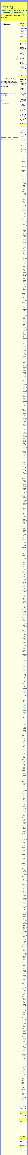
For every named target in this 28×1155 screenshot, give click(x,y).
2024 (22, 130)
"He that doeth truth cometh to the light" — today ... (24, 444)
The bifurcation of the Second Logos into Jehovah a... (24, 225)
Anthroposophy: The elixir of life (24, 1031)
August (23, 170)
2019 (22, 141)
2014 (22, 1097)
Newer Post (3, 137)
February (24, 1089)
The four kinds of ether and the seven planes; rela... (24, 938)
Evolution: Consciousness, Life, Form (24, 828)
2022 (22, 134)
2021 (22, 136)
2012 (22, 1101)
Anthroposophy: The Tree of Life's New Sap (24, 764)
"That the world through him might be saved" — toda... (24, 457)
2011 (22, 1104)
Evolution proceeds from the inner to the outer (24, 753)
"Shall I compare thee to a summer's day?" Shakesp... (24, 582)
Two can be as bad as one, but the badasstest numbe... (24, 519)
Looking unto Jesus (24, 745)
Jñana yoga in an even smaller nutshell (24, 871)
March (23, 1086)
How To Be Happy (24, 568)
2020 (22, 139)
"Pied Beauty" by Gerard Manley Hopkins (24, 1047)
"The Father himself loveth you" (24, 612)
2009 (22, 1108)
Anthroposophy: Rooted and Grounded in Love (24, 250)
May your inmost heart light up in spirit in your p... (24, 906)
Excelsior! (24, 946)
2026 (22, 125)
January (24, 1093)
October (24, 161)
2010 (22, 1106)
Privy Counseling (24, 258)
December (24, 152)
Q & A (23, 735)
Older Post (15, 137)
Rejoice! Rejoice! (24, 510)
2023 (22, 132)
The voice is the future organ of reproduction (24, 798)
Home (9, 137)
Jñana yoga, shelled (24, 865)
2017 (22, 145)
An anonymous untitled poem (24, 820)
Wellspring (7, 6)
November (24, 158)
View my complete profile (23, 37)
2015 (22, 149)
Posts (22, 1147)
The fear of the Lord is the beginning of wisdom (24, 1058)
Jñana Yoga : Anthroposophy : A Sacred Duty (24, 775)
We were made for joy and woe (24, 550)
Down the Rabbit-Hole (24, 1011)
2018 (22, 143)
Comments (23, 1150)
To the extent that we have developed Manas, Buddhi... (24, 401)
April (23, 1082)
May (23, 1078)
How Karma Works (24, 606)
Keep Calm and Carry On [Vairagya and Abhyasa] (24, 988)
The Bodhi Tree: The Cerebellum (24, 842)
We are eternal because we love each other (24, 560)
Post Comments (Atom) (12, 139)
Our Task (24, 944)
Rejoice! (24, 334)
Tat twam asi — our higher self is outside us (24, 213)
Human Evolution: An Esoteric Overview (24, 889)
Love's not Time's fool (24, 573)
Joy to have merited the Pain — (24, 481)
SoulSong (24, 833)
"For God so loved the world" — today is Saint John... (24, 470)
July (23, 174)
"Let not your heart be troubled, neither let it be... (24, 642)
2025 (22, 128)
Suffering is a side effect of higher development (24, 921)
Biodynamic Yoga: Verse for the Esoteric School (24, 1022)
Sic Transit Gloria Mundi (24, 592)
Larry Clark (22, 26)
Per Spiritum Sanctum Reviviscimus (24, 202)
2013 (22, 1099)
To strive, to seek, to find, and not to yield (24, 542)
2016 (22, 147)
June (23, 176)
